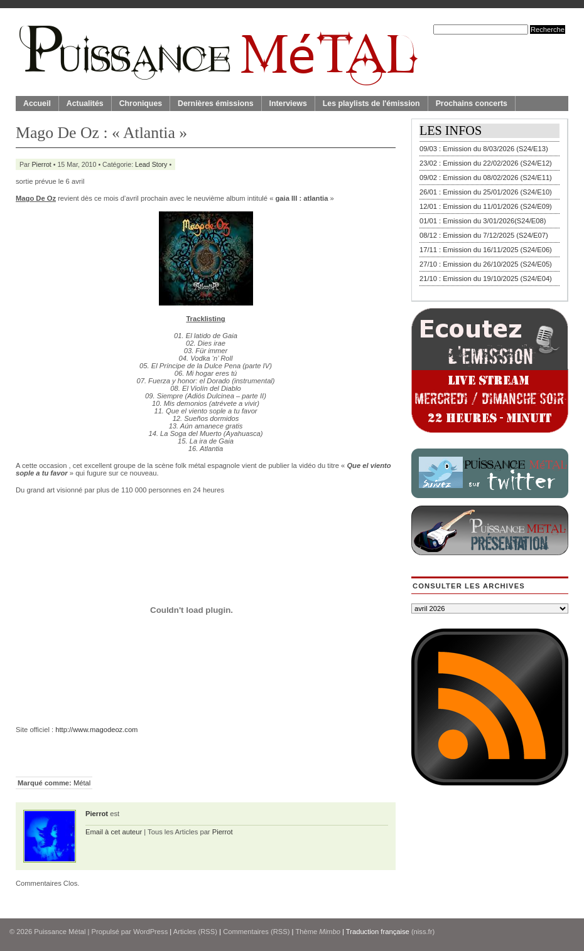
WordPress (150, 931)
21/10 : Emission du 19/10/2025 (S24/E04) (485, 278)
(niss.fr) (423, 931)
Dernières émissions (215, 103)
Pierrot (41, 164)
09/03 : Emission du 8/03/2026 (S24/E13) (483, 148)
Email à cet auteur (113, 832)
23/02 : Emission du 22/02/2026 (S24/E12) (485, 163)
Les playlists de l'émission (371, 103)
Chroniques (140, 103)
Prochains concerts (471, 103)
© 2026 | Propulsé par (71, 931)
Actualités (85, 103)
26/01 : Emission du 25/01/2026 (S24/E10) (485, 192)
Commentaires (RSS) (256, 931)
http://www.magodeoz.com (96, 729)
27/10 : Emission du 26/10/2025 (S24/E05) (485, 264)
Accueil (37, 103)
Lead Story (151, 164)
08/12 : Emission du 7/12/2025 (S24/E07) (483, 235)
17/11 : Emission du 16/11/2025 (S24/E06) (485, 249)
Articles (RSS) (195, 931)
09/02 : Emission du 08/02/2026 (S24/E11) (485, 177)
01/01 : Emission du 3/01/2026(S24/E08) (482, 221)
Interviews (288, 103)
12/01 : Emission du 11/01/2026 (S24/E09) (485, 206)
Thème (317, 931)
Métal (81, 783)
